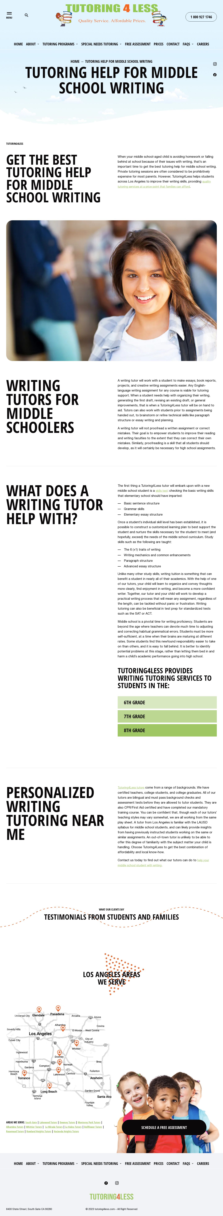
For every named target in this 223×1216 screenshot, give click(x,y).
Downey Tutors (69, 1122)
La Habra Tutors (76, 1126)
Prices (158, 44)
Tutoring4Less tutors (132, 787)
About (31, 44)
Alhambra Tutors (15, 1126)
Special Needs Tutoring (99, 44)
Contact (173, 44)
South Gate (31, 1122)
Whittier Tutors (35, 1126)
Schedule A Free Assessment (164, 1125)
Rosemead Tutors (15, 1130)
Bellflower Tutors (96, 1126)
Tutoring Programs (58, 44)
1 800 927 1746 (201, 16)
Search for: (26, 15)
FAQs (186, 44)
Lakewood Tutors (49, 1122)
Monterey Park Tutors (92, 1122)
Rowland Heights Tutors (40, 1130)
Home (18, 44)
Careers (203, 44)
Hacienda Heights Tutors (69, 1130)
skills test (162, 490)
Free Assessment (138, 44)
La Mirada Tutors (56, 1126)
